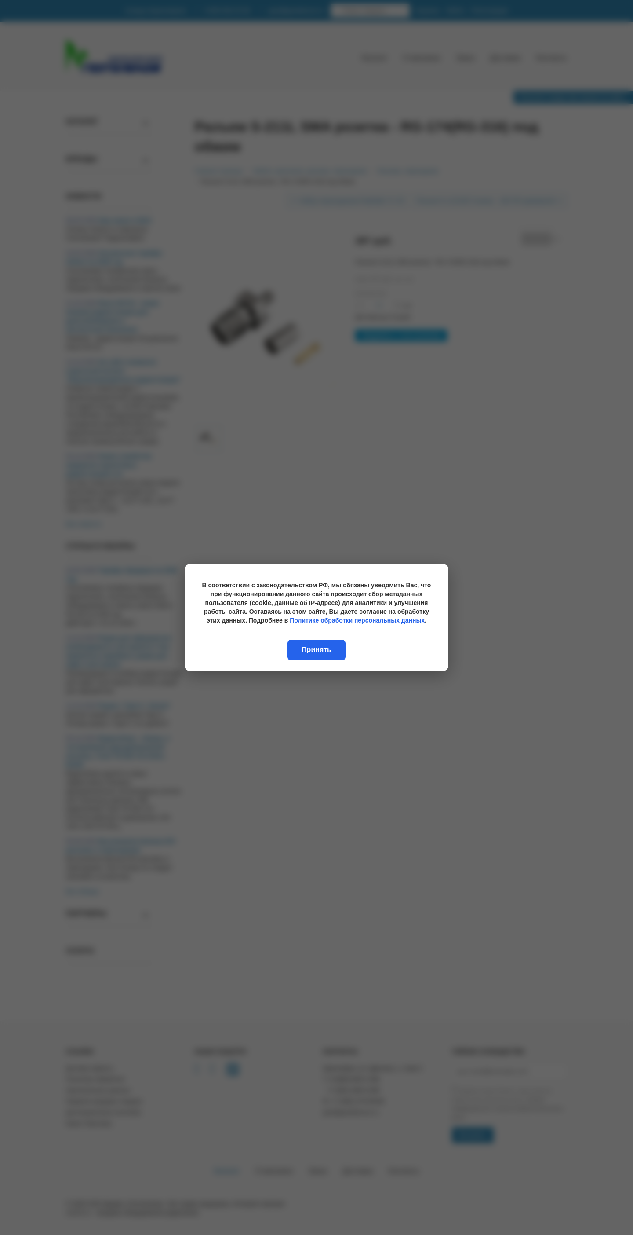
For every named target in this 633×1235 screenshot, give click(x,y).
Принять (316, 649)
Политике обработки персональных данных (357, 620)
